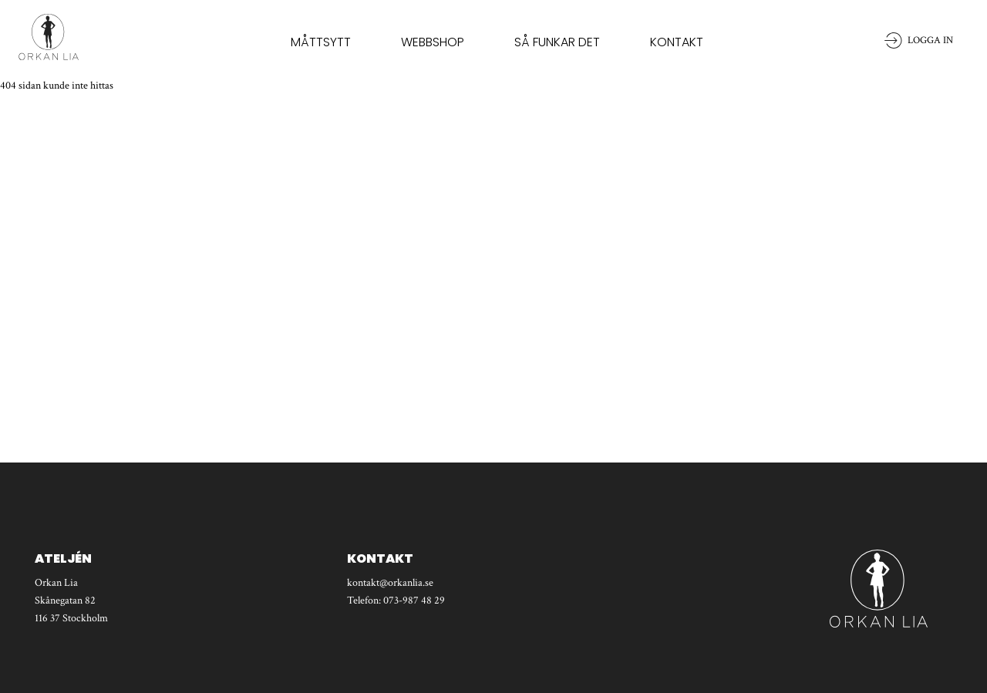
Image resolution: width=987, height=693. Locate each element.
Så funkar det (557, 42)
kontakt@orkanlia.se (390, 583)
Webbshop (432, 42)
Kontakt (676, 42)
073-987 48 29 (414, 600)
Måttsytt (321, 42)
